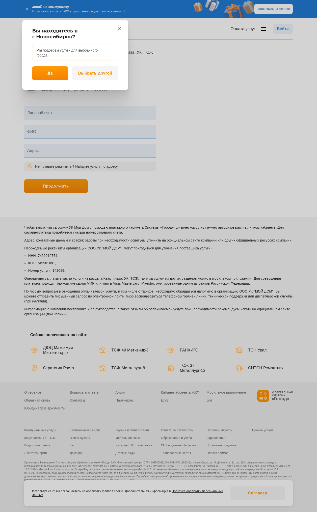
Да (50, 73)
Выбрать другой (95, 73)
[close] (119, 29)
